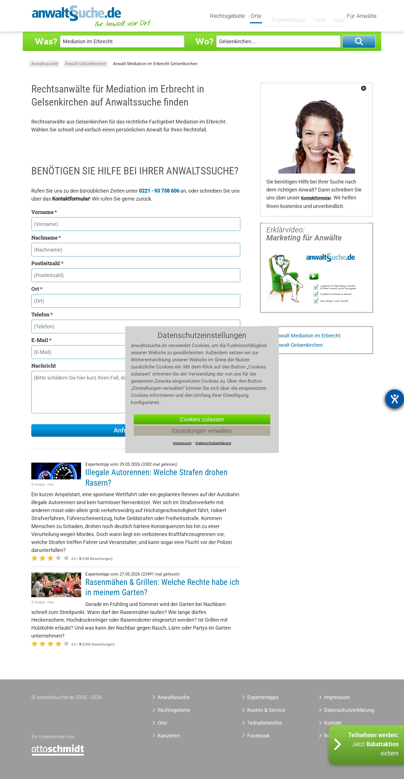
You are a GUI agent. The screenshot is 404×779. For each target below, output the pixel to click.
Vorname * (44, 212)
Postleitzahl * (47, 263)
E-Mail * (41, 340)
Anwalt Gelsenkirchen (85, 63)
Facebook (258, 736)
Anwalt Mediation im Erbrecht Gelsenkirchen (155, 63)
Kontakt (333, 723)
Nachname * (46, 237)
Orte (256, 16)
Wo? (204, 41)
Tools (315, 16)
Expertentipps (284, 16)
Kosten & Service (266, 710)
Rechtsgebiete (228, 16)
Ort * (36, 288)
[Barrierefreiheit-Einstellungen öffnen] (394, 399)
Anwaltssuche (44, 63)
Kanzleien (169, 736)
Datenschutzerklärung (342, 710)
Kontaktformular (316, 198)
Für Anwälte (361, 16)
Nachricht (43, 365)
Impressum (337, 697)
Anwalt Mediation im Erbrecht (307, 336)
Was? (46, 41)
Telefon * (42, 314)
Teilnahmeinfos (264, 723)
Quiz (334, 16)
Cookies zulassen (202, 419)
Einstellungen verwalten (202, 431)
